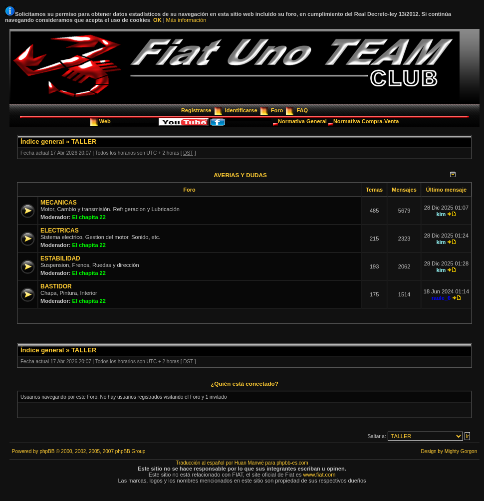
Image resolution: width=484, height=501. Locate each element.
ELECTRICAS (59, 230)
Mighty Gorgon (461, 451)
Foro (277, 110)
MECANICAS (58, 202)
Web (105, 121)
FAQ (302, 110)
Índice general (42, 141)
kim (441, 214)
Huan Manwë (249, 463)
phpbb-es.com (292, 463)
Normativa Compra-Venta (366, 121)
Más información (186, 20)
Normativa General (303, 121)
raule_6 (441, 298)
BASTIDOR (56, 286)
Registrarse (196, 110)
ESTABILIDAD (60, 258)
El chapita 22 (89, 217)
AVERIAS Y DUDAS (240, 175)
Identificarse (241, 110)
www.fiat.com (319, 475)
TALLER (83, 141)
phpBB (46, 451)
